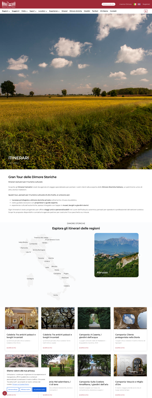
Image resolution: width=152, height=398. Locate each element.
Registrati (146, 4)
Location (41, 11)
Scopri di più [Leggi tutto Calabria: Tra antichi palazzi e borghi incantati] (11, 351)
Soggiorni (15, 11)
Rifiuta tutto (25, 389)
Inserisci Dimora (125, 4)
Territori (95, 11)
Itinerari (65, 11)
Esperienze (53, 11)
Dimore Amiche (76, 11)
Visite (23, 11)
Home (10, 166)
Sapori (32, 11)
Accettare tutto (39, 389)
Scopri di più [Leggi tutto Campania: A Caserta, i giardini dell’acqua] (83, 351)
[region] (26, 380)
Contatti (113, 11)
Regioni (5, 11)
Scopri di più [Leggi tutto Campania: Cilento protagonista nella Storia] (120, 351)
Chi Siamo (104, 11)
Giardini (87, 11)
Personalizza (12, 389)
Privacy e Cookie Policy (20, 384)
